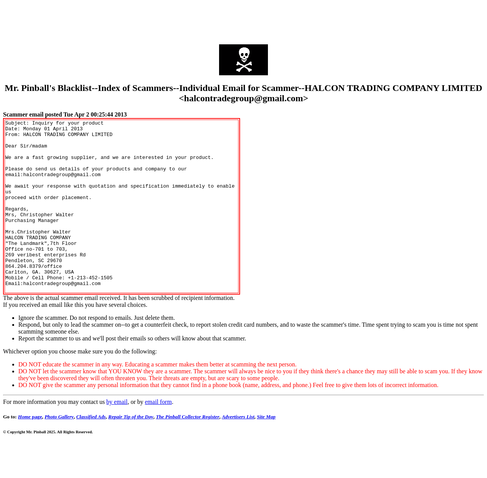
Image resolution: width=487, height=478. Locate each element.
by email (117, 436)
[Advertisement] (243, 20)
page (30, 451)
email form (158, 436)
